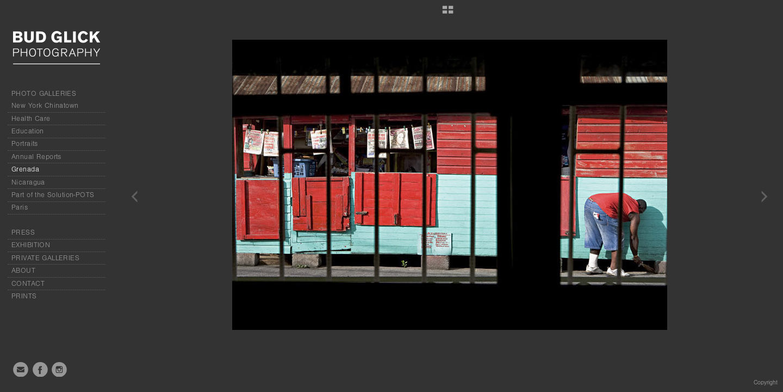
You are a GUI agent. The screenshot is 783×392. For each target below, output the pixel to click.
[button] (447, 13)
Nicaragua (28, 182)
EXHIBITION (30, 245)
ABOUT (23, 270)
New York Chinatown (45, 105)
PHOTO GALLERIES (43, 93)
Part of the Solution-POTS (53, 195)
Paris (19, 207)
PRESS (23, 232)
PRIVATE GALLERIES (45, 258)
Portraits (24, 144)
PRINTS (24, 296)
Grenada (25, 169)
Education (27, 131)
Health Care (31, 118)
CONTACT (28, 283)
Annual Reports (36, 157)
